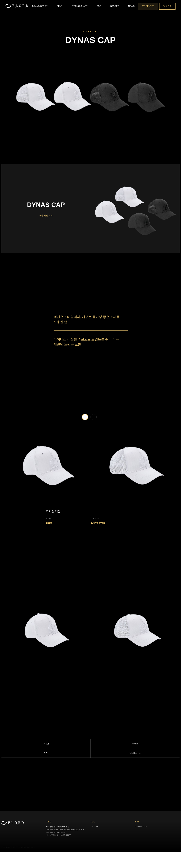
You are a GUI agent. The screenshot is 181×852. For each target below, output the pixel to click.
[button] (40, 6)
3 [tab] (121, 682)
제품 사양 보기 (46, 215)
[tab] (85, 417)
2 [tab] (62, 682)
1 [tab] (2, 682)
